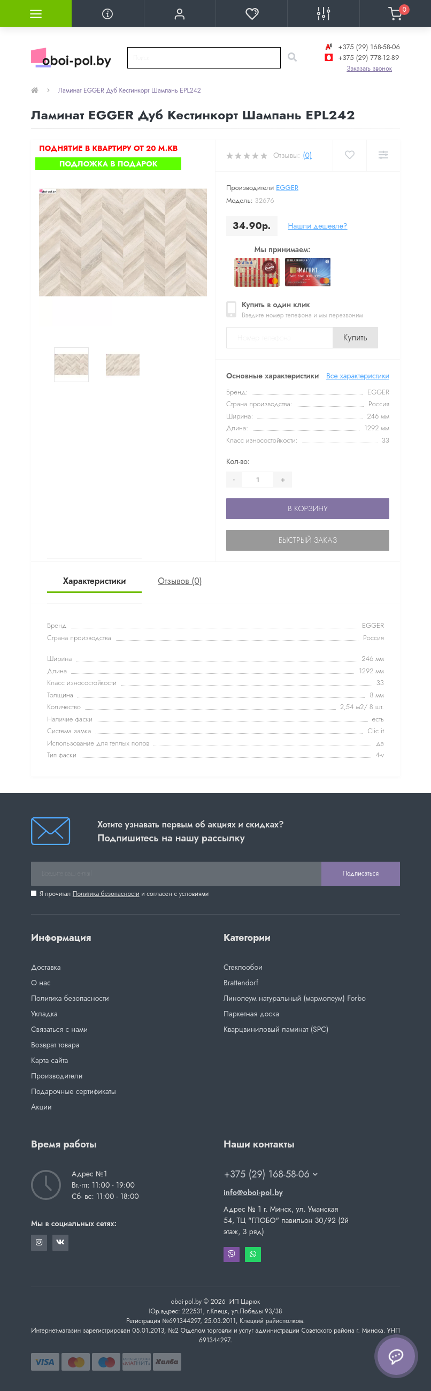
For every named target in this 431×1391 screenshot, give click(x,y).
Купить (355, 337)
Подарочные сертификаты (73, 1091)
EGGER (287, 188)
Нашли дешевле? (318, 226)
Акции (41, 1106)
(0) (307, 155)
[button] (180, 13)
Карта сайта (49, 1060)
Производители (56, 1075)
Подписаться (361, 873)
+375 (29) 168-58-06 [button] (271, 1174)
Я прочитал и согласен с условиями (124, 894)
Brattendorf (241, 982)
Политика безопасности (106, 894)
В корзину (307, 508)
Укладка (44, 1013)
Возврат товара (55, 1044)
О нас (41, 982)
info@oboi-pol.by (253, 1192)
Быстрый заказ (308, 540)
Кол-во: (238, 461)
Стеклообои (243, 967)
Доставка (45, 967)
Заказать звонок (369, 68)
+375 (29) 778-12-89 (360, 57)
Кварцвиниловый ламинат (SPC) (276, 1029)
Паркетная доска (251, 1013)
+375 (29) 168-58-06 (361, 47)
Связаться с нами (59, 1029)
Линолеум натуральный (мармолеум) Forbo (295, 998)
